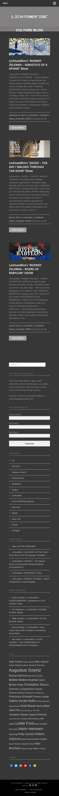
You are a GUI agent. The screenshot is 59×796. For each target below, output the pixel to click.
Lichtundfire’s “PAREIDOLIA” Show (27, 573)
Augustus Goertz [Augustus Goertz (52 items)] (25, 670)
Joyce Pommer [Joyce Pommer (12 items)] (38, 714)
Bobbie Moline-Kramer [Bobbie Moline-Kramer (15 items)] (23, 679)
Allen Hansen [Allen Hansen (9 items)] (42, 661)
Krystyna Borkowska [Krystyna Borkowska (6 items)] (29, 719)
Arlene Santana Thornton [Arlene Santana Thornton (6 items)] (34, 665)
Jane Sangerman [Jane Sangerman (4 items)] (26, 710)
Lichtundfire (32, 115)
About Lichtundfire (20, 789)
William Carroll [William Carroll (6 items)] (39, 748)
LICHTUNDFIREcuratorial (23, 501)
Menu (29, 3)
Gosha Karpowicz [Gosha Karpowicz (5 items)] (43, 701)
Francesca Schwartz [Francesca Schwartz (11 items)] (20, 696)
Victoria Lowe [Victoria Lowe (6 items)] (26, 748)
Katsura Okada (18, 598)
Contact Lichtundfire (30, 792)
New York (16, 507)
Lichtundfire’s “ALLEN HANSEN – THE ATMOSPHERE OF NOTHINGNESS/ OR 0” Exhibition (25, 642)
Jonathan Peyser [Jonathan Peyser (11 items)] (18, 714)
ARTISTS (16, 466)
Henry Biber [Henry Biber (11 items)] (43, 705)
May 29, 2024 (14, 217)
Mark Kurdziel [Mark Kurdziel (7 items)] (40, 724)
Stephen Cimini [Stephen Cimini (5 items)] (28, 744)
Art (13, 461)
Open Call (16, 519)
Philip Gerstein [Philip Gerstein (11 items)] (26, 734)
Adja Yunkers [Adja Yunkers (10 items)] (16, 661)
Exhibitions (44, 115)
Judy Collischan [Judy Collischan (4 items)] (14, 719)
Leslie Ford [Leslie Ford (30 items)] (24, 723)
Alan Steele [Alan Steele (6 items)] (29, 662)
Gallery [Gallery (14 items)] (13, 700)
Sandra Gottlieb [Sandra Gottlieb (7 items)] (39, 739)
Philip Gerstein (18, 618)
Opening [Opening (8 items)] (13, 734)
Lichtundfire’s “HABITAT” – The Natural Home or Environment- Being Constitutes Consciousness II (27, 564)
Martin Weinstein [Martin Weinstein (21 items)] (31, 729)
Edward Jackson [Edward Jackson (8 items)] (17, 692)
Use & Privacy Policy (36, 789)
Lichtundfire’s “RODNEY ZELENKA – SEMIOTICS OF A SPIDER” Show (28, 65)
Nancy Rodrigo (18, 627)
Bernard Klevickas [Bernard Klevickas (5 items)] (35, 676)
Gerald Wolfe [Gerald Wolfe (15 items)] (26, 700)
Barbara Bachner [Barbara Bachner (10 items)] (18, 675)
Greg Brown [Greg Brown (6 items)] (14, 706)
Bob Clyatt (16, 639)
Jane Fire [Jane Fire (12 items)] (14, 710)
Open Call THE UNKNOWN (23, 546)
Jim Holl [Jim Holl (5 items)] (36, 710)
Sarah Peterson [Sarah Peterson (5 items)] (15, 744)
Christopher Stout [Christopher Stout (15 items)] (35, 684)
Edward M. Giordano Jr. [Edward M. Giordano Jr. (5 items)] (35, 693)
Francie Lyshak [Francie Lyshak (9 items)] (41, 696)
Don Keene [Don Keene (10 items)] (36, 689)
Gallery (11, 119)
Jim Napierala (17, 609)
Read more (17, 128)
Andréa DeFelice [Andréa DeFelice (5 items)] (15, 665)
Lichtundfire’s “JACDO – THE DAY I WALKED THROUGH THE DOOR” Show (28, 167)
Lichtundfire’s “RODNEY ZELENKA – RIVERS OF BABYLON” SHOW (25, 269)
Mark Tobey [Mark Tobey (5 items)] (13, 729)
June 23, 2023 (14, 326)
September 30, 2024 (17, 115)
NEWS (28, 119)
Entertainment (18, 478)
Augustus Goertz (19, 472)
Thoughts (16, 530)
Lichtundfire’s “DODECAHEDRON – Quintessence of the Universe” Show (27, 601)
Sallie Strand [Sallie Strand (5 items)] (27, 739)
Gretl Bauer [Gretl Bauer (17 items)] (28, 705)
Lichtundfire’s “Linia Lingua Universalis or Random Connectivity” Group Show (27, 630)
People (15, 525)
